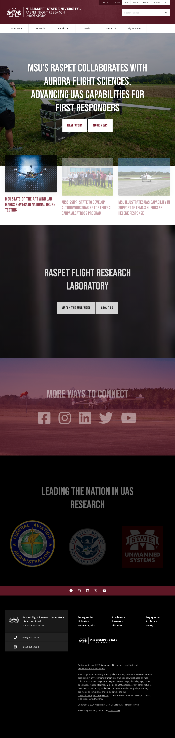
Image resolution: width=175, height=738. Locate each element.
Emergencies (85, 617)
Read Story (75, 126)
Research (40, 28)
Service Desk (114, 710)
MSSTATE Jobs (86, 625)
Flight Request (134, 28)
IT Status (83, 621)
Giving (149, 625)
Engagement (154, 617)
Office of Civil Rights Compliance (93, 695)
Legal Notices (130, 665)
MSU (126, 2)
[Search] (166, 12)
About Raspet (16, 28)
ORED (135, 2)
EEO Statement (103, 665)
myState (105, 2)
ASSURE (146, 2)
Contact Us (111, 28)
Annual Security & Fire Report (91, 668)
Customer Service (86, 665)
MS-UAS (157, 2)
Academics (118, 617)
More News (100, 126)
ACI (166, 2)
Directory (117, 2)
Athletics (151, 621)
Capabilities (63, 28)
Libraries (117, 625)
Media (87, 28)
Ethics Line (117, 665)
